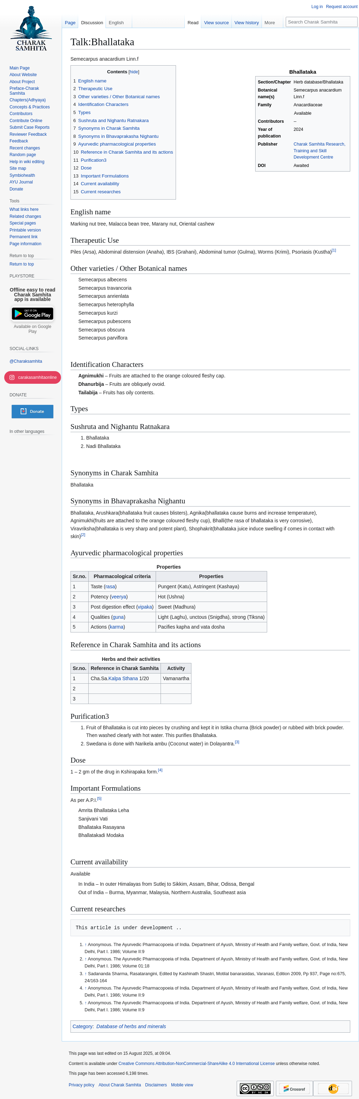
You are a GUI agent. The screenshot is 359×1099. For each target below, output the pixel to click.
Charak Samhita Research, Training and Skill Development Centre (320, 151)
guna (118, 617)
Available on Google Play (32, 329)
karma (116, 627)
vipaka (145, 607)
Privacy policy (81, 1085)
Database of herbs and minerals (131, 1026)
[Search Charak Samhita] (322, 22)
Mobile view (182, 1085)
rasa (110, 586)
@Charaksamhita (25, 361)
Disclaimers (156, 1085)
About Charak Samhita (120, 1085)
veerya (118, 596)
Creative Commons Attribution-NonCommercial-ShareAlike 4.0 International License (196, 1063)
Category (83, 1026)
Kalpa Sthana (123, 678)
